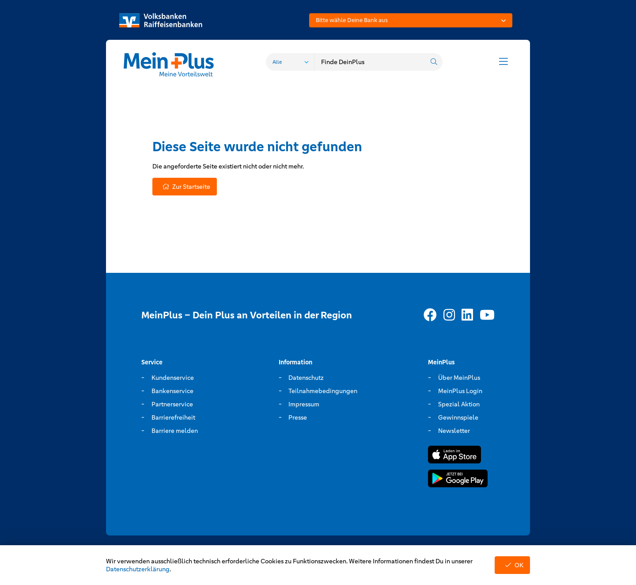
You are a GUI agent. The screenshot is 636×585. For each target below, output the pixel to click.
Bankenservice (172, 391)
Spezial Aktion (459, 404)
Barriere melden (174, 431)
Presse (297, 417)
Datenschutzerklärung (138, 569)
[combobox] (410, 20)
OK (512, 565)
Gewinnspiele (458, 417)
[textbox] (410, 20)
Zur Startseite (184, 187)
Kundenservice (172, 378)
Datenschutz (306, 378)
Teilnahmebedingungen (322, 391)
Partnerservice (172, 404)
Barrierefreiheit (173, 417)
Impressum (303, 404)
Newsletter (454, 431)
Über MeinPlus (459, 378)
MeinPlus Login (460, 391)
